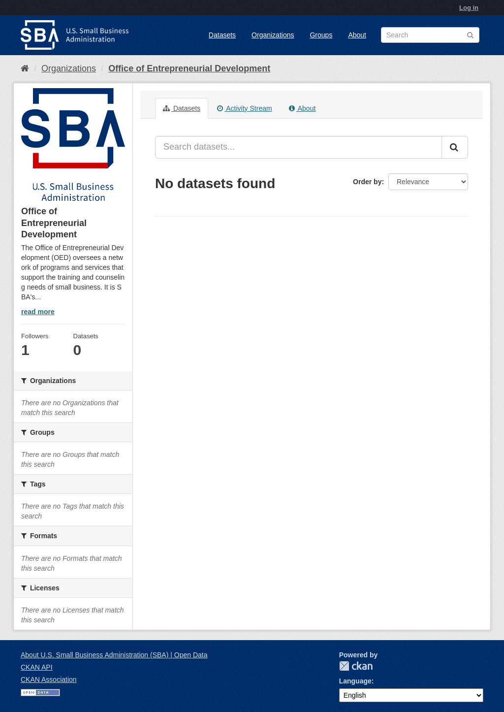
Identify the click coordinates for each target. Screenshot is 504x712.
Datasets (222, 35)
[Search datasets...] (298, 147)
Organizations (273, 35)
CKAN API (37, 667)
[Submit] (454, 147)
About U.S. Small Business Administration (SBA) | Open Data (114, 655)
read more (38, 312)
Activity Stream (244, 108)
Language (355, 681)
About (357, 35)
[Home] (25, 68)
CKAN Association (49, 679)
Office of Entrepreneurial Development (189, 68)
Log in (468, 7)
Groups (321, 35)
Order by (367, 182)
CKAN (356, 666)
